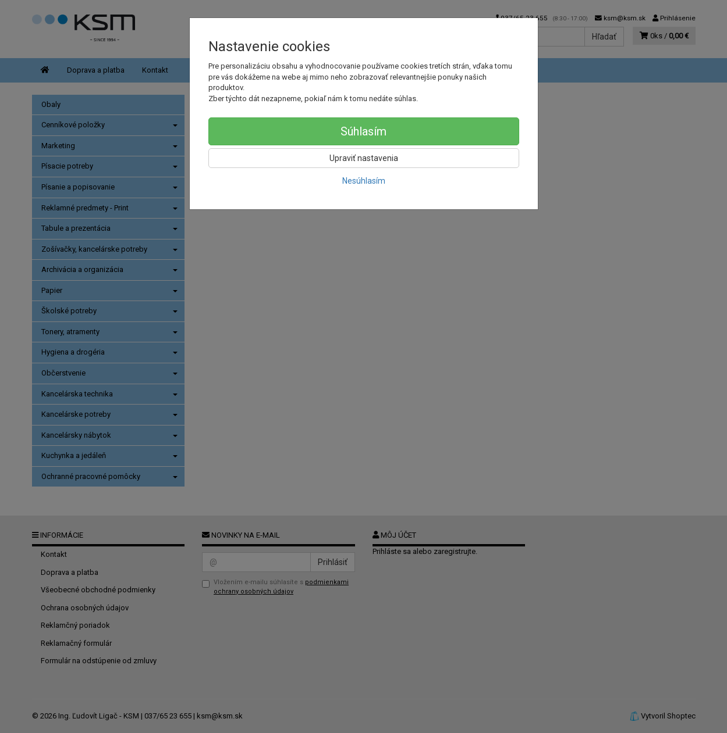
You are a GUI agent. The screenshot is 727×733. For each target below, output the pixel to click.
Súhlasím (363, 131)
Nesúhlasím (363, 180)
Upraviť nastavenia (363, 158)
